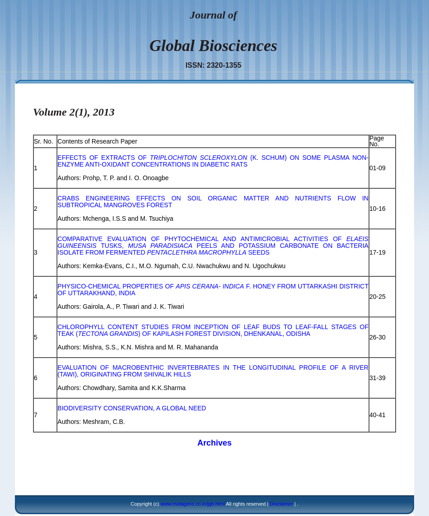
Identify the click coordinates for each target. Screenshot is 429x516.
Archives (214, 442)
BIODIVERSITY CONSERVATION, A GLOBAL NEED (131, 408)
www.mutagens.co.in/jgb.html (192, 504)
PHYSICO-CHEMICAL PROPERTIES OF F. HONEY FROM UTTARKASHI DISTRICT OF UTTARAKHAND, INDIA (212, 290)
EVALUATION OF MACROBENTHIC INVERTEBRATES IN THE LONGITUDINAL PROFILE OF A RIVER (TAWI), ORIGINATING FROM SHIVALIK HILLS (212, 371)
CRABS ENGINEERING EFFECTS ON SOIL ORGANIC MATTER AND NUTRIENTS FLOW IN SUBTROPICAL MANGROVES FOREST (212, 202)
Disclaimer (281, 504)
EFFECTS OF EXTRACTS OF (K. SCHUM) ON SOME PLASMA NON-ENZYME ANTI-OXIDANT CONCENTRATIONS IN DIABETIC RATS (212, 161)
